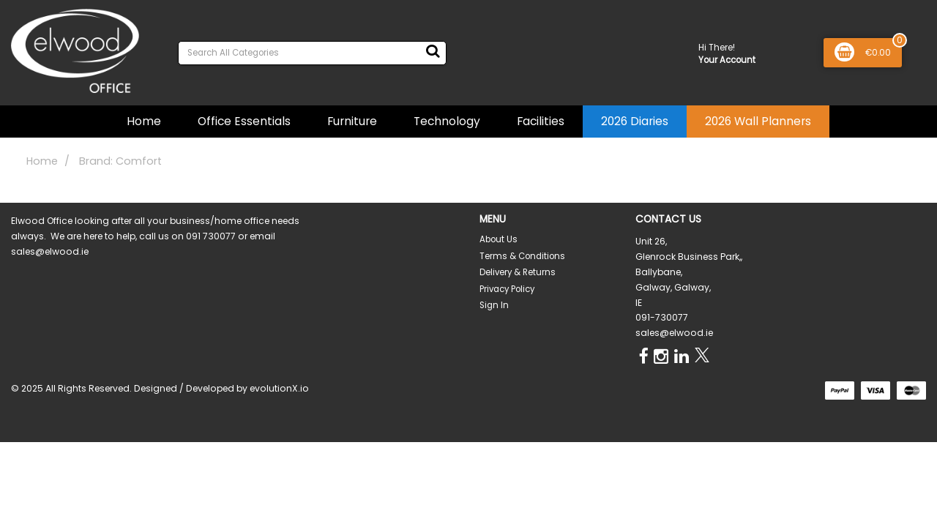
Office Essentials (244, 121)
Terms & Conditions (522, 256)
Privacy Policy (506, 289)
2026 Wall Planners (758, 121)
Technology (447, 121)
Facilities (540, 121)
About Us (498, 239)
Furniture (352, 121)
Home (144, 121)
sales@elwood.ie (674, 332)
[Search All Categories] (312, 53)
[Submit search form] (433, 51)
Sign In (494, 305)
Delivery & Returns (517, 272)
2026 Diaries (634, 121)
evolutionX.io (279, 388)
